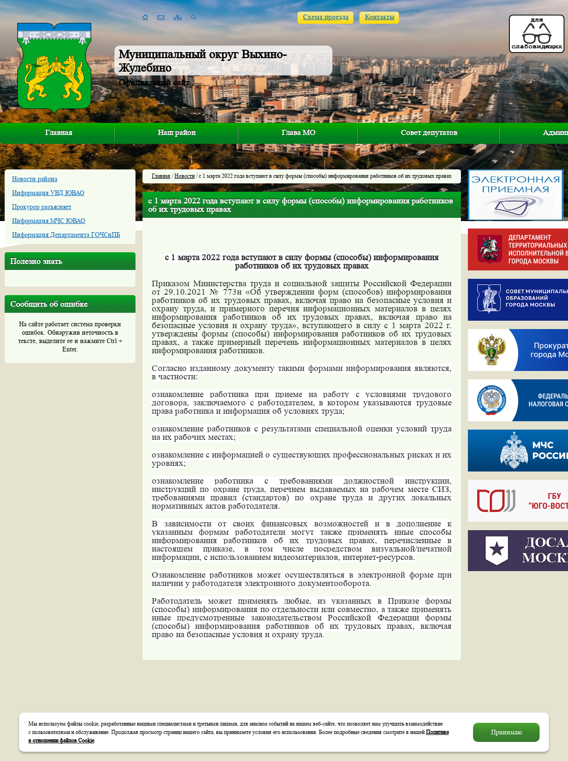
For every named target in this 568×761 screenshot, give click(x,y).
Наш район (177, 132)
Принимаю (506, 732)
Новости (185, 175)
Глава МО (298, 132)
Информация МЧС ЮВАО (48, 220)
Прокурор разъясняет (41, 206)
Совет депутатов (429, 132)
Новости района (34, 178)
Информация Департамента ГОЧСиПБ (66, 234)
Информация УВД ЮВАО (48, 192)
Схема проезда (326, 17)
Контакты (379, 17)
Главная (58, 132)
